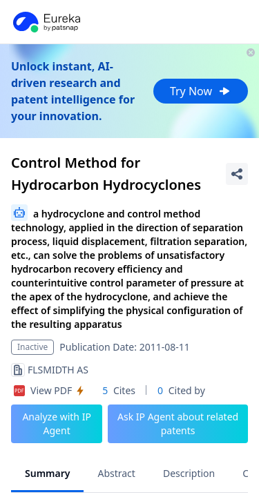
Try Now (200, 91)
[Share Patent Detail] (237, 174)
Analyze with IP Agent (56, 423)
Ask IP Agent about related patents (177, 423)
